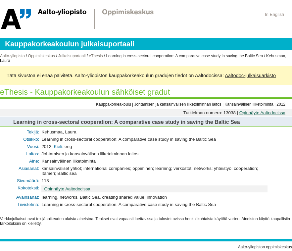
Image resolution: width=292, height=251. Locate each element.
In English (274, 14)
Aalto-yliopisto (12, 56)
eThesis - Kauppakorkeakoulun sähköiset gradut (85, 91)
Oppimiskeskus (41, 56)
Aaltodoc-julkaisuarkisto (250, 75)
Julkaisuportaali (72, 56)
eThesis (96, 56)
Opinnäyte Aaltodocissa (262, 112)
